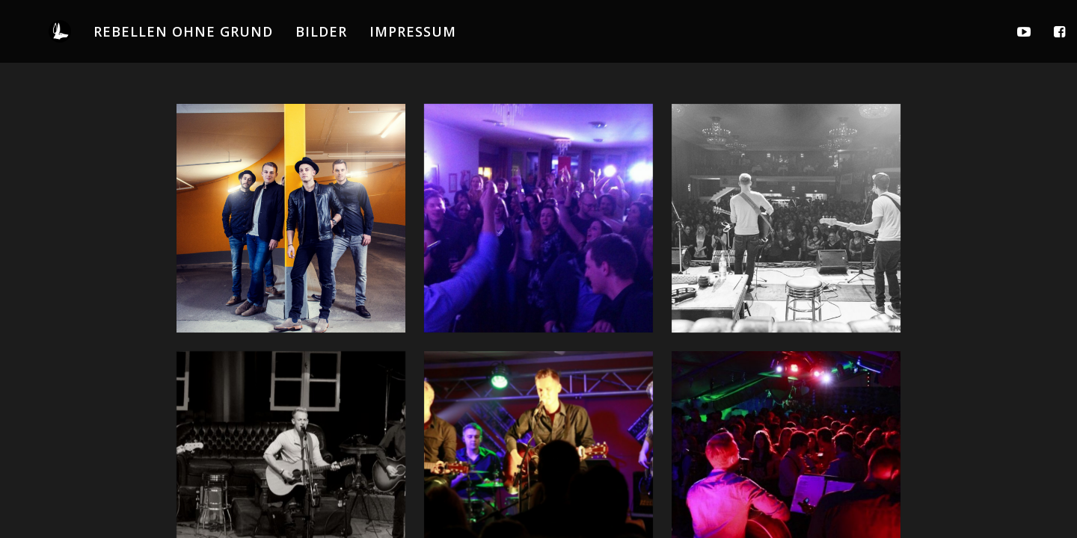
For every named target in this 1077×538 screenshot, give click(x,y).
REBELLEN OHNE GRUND (183, 31)
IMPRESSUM (412, 31)
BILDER (321, 31)
